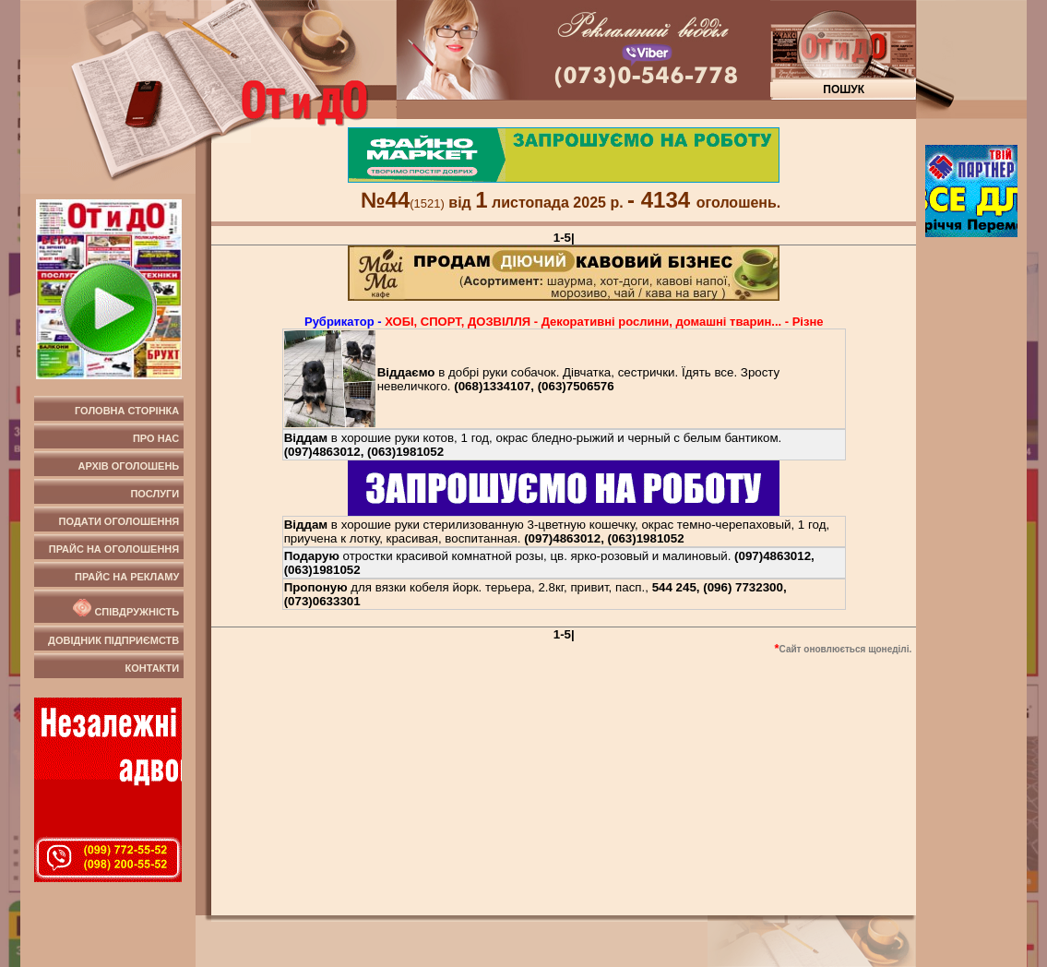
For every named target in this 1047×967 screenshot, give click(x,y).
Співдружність (124, 608)
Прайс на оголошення (114, 549)
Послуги (154, 493)
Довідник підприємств (113, 640)
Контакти (152, 668)
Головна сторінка (127, 410)
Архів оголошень (129, 466)
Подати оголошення (119, 521)
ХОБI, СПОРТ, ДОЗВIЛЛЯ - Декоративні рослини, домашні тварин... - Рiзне (604, 321)
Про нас (156, 438)
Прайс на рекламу (127, 576)
